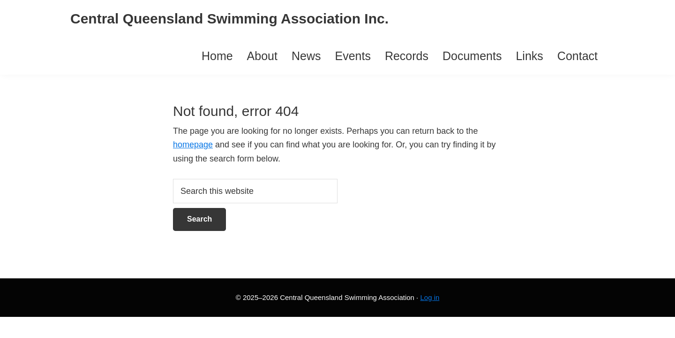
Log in (429, 297)
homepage (193, 144)
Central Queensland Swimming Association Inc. (229, 18)
